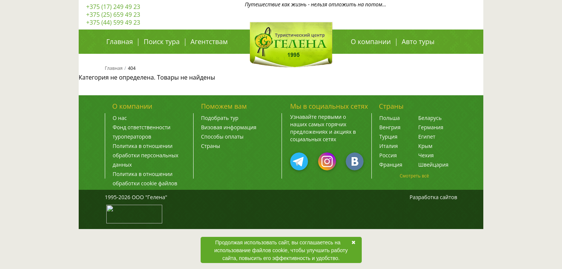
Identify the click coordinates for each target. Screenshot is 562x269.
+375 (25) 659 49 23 (113, 15)
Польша (389, 117)
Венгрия (390, 127)
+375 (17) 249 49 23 (113, 7)
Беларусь (430, 117)
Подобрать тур (219, 117)
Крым (425, 145)
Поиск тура (161, 41)
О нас (120, 117)
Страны (210, 145)
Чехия (426, 155)
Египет (427, 136)
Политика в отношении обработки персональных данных (145, 155)
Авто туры (418, 41)
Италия (388, 145)
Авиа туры (368, 57)
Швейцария (433, 164)
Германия (430, 127)
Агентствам (209, 41)
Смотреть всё (414, 176)
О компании (371, 41)
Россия (388, 155)
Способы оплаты (222, 136)
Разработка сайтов (433, 197)
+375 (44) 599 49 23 (113, 22)
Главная (119, 41)
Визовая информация (229, 127)
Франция (390, 164)
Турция (388, 136)
